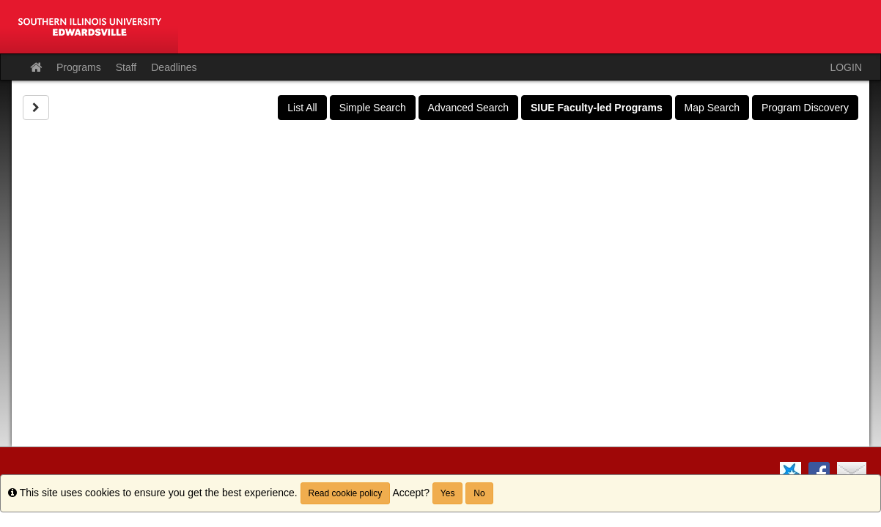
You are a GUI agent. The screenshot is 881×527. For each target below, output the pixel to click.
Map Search (712, 107)
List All (302, 107)
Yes (447, 493)
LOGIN (846, 67)
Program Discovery (805, 107)
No (478, 493)
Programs (78, 67)
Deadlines (173, 67)
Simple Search (372, 107)
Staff (126, 67)
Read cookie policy (346, 493)
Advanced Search (468, 107)
